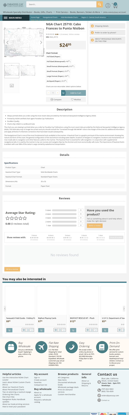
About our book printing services (15, 401)
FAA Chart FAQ (8, 393)
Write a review (74, 34)
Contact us (105, 397)
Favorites (37, 379)
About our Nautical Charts (13, 384)
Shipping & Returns (86, 381)
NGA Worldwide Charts (69, 17)
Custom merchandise (66, 391)
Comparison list (40, 381)
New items (62, 376)
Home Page (35, 17)
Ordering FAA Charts (10, 391)
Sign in (37, 374)
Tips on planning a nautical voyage (16, 388)
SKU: (47, 37)
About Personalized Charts (13, 386)
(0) (64, 34)
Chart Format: (52, 53)
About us (37, 389)
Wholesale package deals (68, 384)
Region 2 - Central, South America (93, 17)
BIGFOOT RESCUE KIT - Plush (82, 317)
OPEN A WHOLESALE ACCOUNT (114, 12)
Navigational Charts (50, 17)
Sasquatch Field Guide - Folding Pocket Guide (20, 317)
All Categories (63, 374)
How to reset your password (13, 403)
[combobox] (64, 4)
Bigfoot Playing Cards (47, 317)
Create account (40, 376)
